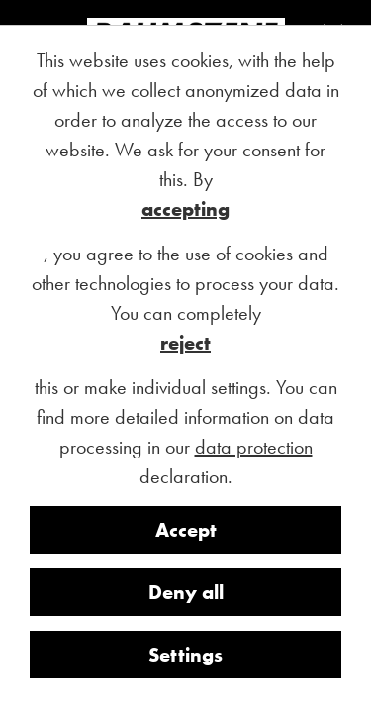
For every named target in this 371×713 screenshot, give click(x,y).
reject (185, 343)
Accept (186, 530)
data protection (254, 446)
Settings (185, 654)
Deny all (186, 592)
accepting (185, 209)
